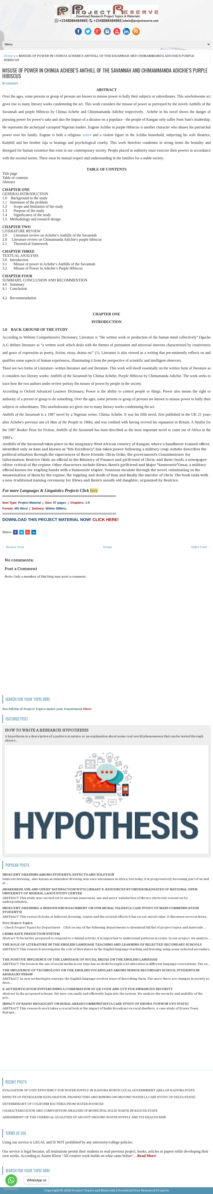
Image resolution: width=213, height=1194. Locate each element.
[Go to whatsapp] (11, 1180)
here (94, 490)
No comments (10, 83)
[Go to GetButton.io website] (11, 1189)
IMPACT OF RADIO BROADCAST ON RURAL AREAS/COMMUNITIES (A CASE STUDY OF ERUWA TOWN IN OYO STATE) (95, 1003)
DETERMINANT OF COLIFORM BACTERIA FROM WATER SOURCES (52, 1104)
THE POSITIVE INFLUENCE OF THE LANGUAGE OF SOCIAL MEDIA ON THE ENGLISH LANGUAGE (80, 959)
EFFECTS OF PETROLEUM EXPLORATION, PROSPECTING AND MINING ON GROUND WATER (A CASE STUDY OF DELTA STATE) (98, 1097)
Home (8, 56)
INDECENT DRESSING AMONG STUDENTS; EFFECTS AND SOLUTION (58, 874)
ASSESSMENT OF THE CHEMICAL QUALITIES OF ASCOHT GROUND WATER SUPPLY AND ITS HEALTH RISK (84, 1117)
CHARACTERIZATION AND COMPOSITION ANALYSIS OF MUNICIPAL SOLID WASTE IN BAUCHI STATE (80, 1110)
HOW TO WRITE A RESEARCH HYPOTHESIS (46, 730)
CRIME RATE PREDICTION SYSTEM (31, 934)
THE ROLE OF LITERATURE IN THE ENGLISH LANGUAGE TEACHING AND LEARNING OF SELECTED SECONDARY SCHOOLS (102, 944)
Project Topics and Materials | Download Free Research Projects (120, 1190)
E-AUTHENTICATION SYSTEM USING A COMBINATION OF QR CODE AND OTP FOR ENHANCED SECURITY (87, 989)
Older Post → (201, 547)
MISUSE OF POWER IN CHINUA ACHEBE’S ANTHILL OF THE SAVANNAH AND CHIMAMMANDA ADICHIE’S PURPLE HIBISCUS (105, 73)
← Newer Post (13, 547)
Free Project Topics (17, 923)
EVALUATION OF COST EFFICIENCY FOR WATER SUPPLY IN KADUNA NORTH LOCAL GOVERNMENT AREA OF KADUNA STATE (98, 1090)
